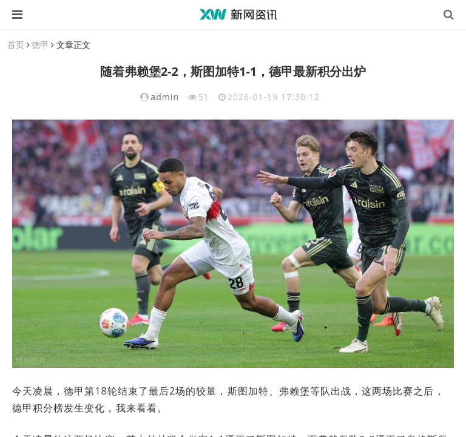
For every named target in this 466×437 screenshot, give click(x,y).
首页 (15, 44)
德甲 (40, 44)
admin (164, 97)
